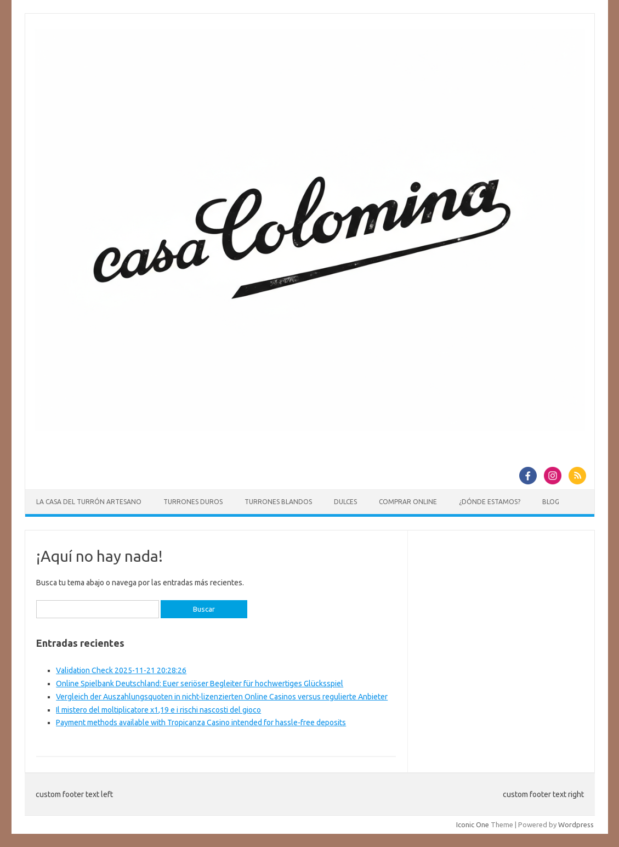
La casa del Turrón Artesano (88, 501)
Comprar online (408, 501)
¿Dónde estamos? (489, 501)
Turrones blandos (278, 501)
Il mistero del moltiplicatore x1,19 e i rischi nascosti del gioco (158, 709)
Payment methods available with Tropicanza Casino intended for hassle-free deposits (201, 722)
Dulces (345, 501)
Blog (550, 501)
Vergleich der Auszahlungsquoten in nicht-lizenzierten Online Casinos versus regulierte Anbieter (222, 696)
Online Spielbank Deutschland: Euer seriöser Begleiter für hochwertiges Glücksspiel (199, 683)
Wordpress (576, 824)
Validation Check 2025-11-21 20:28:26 (121, 670)
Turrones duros (193, 501)
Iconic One (472, 824)
